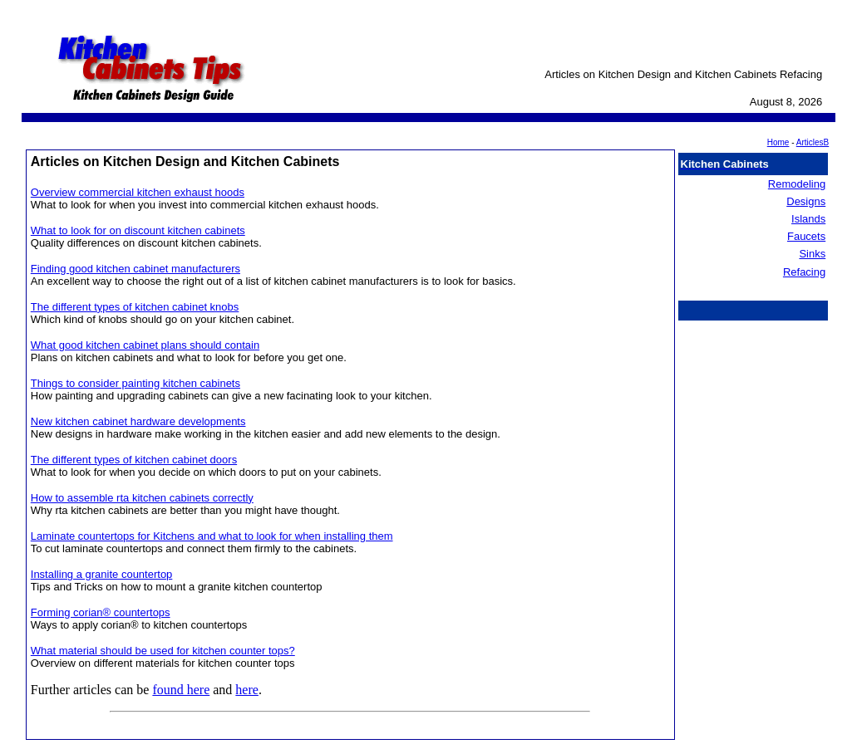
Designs (805, 201)
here (247, 690)
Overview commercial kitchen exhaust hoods (137, 192)
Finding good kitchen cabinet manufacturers (135, 268)
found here (180, 690)
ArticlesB (812, 142)
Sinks (812, 253)
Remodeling (796, 184)
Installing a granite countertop (102, 574)
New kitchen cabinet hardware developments (138, 421)
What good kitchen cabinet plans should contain (145, 345)
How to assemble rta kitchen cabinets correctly (142, 498)
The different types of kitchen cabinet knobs (135, 307)
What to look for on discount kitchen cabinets (138, 230)
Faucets (806, 236)
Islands (808, 219)
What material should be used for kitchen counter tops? (163, 650)
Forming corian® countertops (100, 612)
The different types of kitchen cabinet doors (134, 459)
